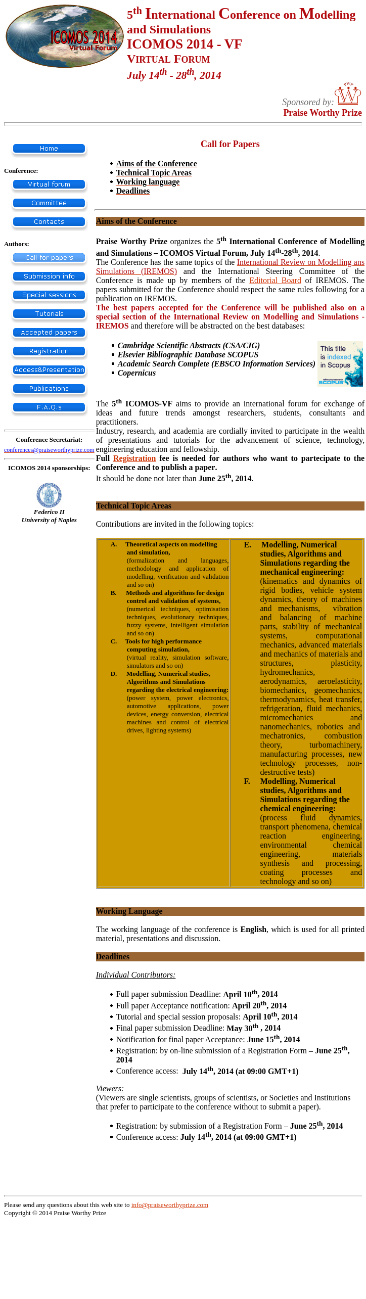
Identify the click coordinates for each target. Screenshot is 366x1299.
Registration (134, 458)
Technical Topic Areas (133, 505)
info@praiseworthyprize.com (169, 1205)
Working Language (129, 911)
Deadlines (113, 956)
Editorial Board (275, 280)
